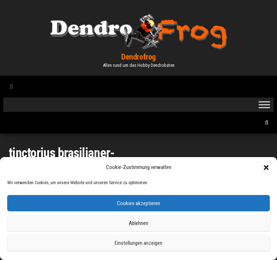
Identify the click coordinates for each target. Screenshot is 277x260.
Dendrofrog (138, 56)
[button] (266, 167)
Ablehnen (138, 223)
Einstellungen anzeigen (138, 243)
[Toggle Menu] (264, 104)
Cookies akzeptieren (138, 203)
